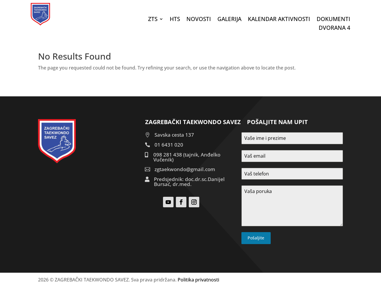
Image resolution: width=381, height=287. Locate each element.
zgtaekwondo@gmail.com (185, 169)
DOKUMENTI (333, 20)
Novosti (198, 20)
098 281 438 (167, 154)
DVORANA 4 (334, 29)
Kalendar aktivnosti (279, 20)
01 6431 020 (169, 144)
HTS (175, 20)
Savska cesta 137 (174, 134)
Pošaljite (256, 238)
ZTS (152, 20)
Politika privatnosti (198, 279)
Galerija (229, 20)
